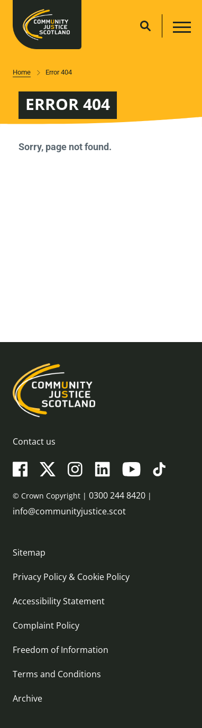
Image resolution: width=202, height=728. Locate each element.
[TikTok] (159, 468)
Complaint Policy (46, 625)
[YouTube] (131, 468)
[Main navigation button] (181, 29)
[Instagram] (75, 468)
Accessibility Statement (59, 601)
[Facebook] (20, 468)
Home (22, 72)
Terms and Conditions (57, 674)
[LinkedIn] (102, 468)
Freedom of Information (60, 650)
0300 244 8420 (117, 495)
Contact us (34, 441)
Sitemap (29, 552)
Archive (27, 698)
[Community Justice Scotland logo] (101, 390)
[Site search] (145, 26)
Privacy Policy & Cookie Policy (71, 577)
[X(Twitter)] (48, 468)
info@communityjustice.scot (69, 511)
